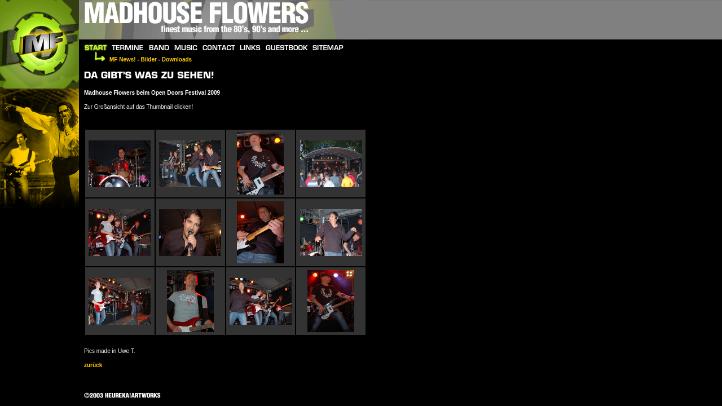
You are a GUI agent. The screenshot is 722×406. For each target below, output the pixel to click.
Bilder (149, 59)
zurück (93, 365)
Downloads (177, 59)
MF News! (122, 59)
